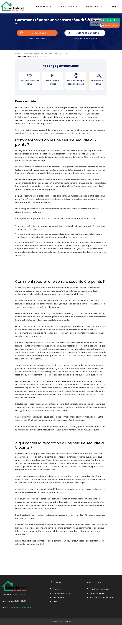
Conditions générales (99, 589)
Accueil (18, 53)
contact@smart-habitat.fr (21, 607)
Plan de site (58, 597)
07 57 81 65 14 (40, 33)
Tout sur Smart (67, 6)
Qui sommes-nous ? (62, 593)
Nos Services (42, 6)
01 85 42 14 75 (19, 594)
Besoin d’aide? (92, 6)
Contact (57, 589)
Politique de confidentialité (102, 597)
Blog (114, 6)
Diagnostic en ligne (87, 33)
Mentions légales (97, 593)
